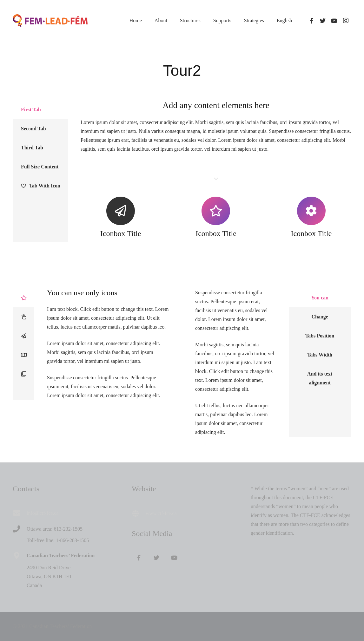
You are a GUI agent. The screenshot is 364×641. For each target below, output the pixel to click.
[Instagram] (345, 20)
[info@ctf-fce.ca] (20, 513)
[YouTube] (334, 20)
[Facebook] (311, 20)
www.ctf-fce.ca (161, 513)
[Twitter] (322, 20)
